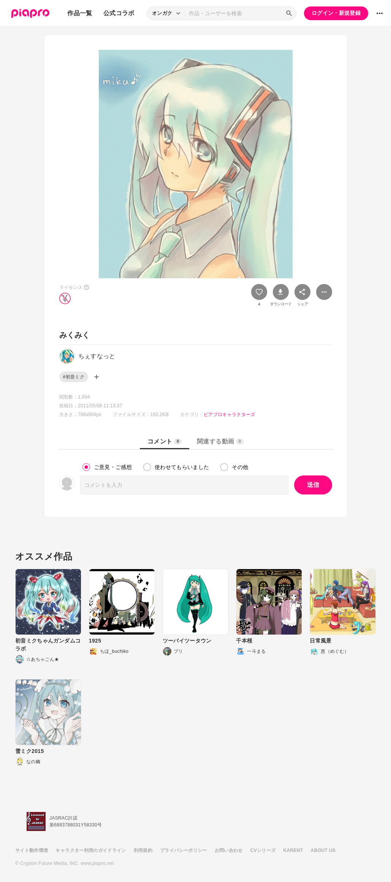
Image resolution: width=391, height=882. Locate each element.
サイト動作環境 (31, 850)
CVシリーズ (263, 850)
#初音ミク (73, 377)
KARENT (293, 850)
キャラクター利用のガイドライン (90, 850)
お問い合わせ (229, 850)
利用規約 (143, 850)
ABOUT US (323, 850)
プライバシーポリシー (183, 850)
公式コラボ (119, 13)
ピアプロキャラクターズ (229, 414)
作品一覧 (79, 13)
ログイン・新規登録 (336, 13)
